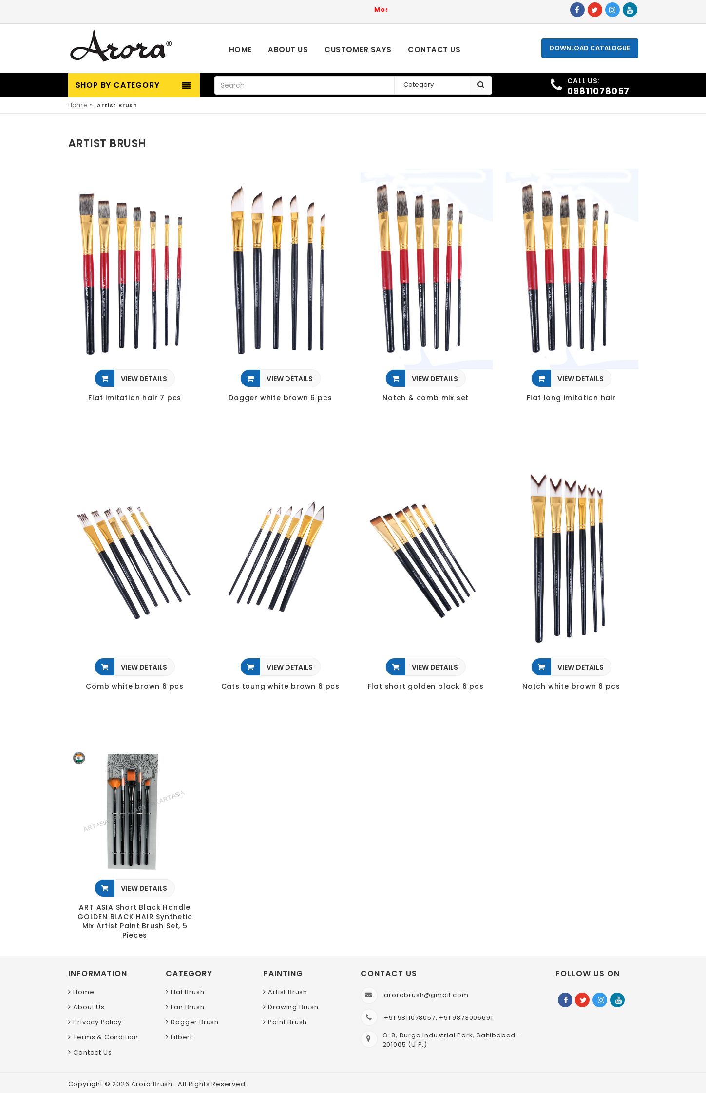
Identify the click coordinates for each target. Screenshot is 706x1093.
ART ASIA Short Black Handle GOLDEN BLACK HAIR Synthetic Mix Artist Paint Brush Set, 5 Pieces (134, 921)
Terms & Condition (105, 1037)
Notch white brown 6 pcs (571, 686)
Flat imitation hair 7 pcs (134, 398)
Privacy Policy (97, 1022)
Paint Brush (287, 1022)
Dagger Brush (195, 1022)
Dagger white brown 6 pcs (280, 398)
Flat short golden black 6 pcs (426, 686)
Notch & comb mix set (425, 398)
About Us (88, 1007)
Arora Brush (152, 1084)
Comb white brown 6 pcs (135, 686)
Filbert (181, 1037)
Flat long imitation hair (571, 398)
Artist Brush (287, 992)
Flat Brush (187, 992)
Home (77, 105)
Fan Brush (187, 1007)
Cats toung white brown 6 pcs (280, 686)
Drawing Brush (293, 1007)
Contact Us (92, 1052)
